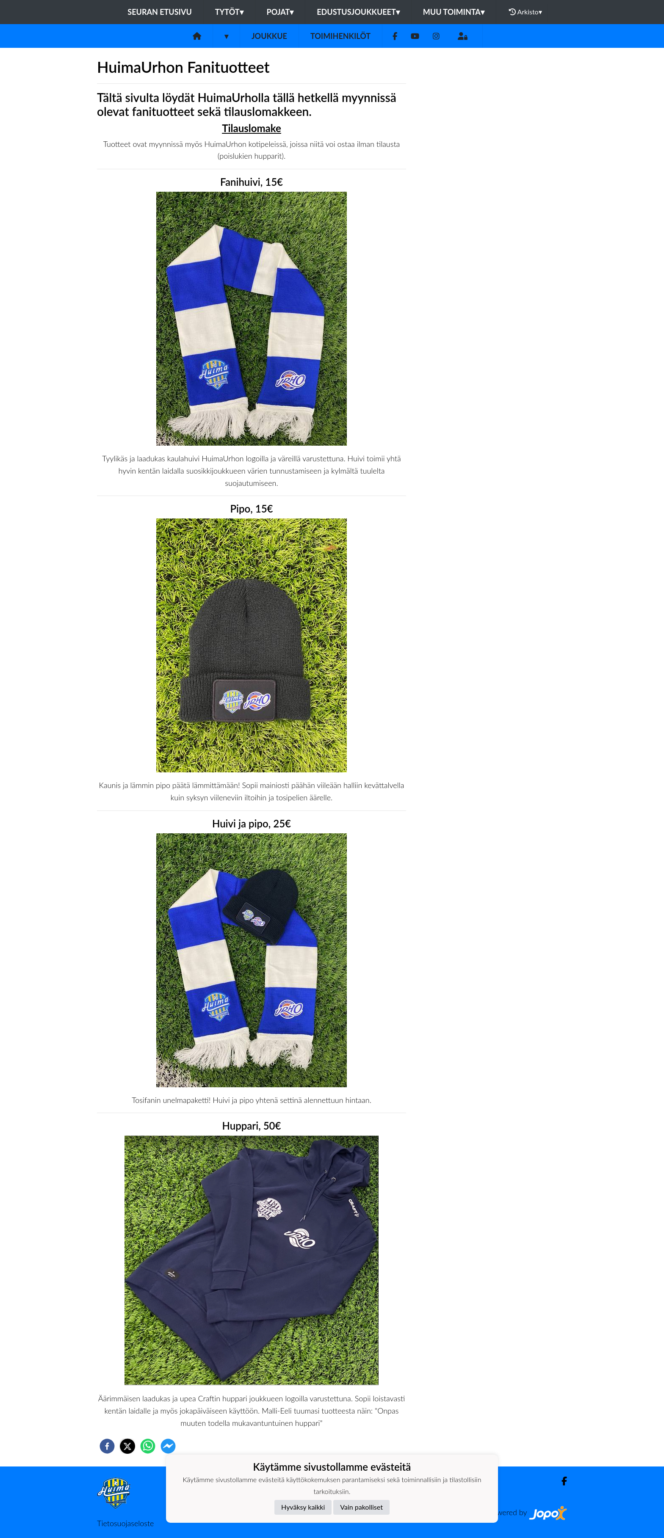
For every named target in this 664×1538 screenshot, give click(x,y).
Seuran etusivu (159, 12)
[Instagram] (436, 36)
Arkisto (525, 12)
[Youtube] (415, 36)
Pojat (280, 12)
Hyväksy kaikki (303, 1507)
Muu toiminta (453, 12)
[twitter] (127, 1446)
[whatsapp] (147, 1446)
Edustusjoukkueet (358, 12)
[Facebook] (395, 36)
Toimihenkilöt (340, 36)
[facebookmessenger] (168, 1446)
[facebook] (107, 1446)
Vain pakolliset (361, 1507)
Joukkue (269, 36)
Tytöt (229, 12)
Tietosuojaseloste (125, 1523)
